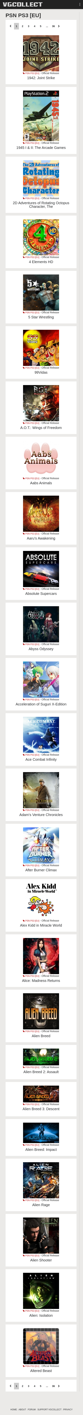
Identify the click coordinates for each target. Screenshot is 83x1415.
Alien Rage (41, 1205)
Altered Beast (41, 1371)
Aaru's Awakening (41, 538)
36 (53, 26)
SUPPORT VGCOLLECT (49, 1409)
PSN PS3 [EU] (31, 73)
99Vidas (41, 372)
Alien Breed (41, 1036)
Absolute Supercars (41, 594)
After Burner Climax (41, 870)
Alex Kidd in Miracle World (41, 925)
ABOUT (22, 1409)
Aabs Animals (41, 483)
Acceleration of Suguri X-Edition (41, 704)
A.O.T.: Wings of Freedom (41, 428)
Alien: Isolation (41, 1315)
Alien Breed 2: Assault (41, 1072)
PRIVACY (68, 1409)
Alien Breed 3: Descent (41, 1109)
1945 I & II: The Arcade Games (41, 148)
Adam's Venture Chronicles (41, 815)
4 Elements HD (41, 262)
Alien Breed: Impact (41, 1150)
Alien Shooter (41, 1260)
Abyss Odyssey (41, 649)
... (47, 26)
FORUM (32, 1409)
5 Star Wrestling (41, 317)
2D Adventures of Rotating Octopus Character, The (41, 205)
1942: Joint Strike (41, 78)
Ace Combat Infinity (41, 759)
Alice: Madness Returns (41, 981)
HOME (13, 1409)
